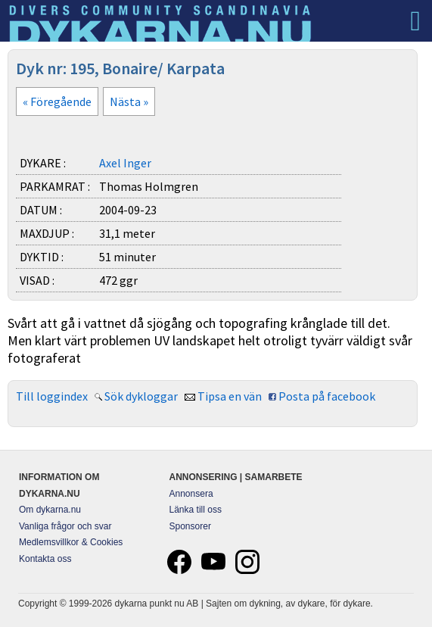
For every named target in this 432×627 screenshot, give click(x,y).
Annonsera (191, 493)
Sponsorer (190, 526)
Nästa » (129, 101)
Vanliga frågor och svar (65, 526)
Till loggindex (52, 396)
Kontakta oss (45, 559)
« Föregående (57, 101)
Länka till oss (195, 509)
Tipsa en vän (229, 396)
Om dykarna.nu (50, 509)
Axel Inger (125, 162)
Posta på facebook (326, 396)
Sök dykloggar (141, 396)
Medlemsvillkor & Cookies (71, 542)
